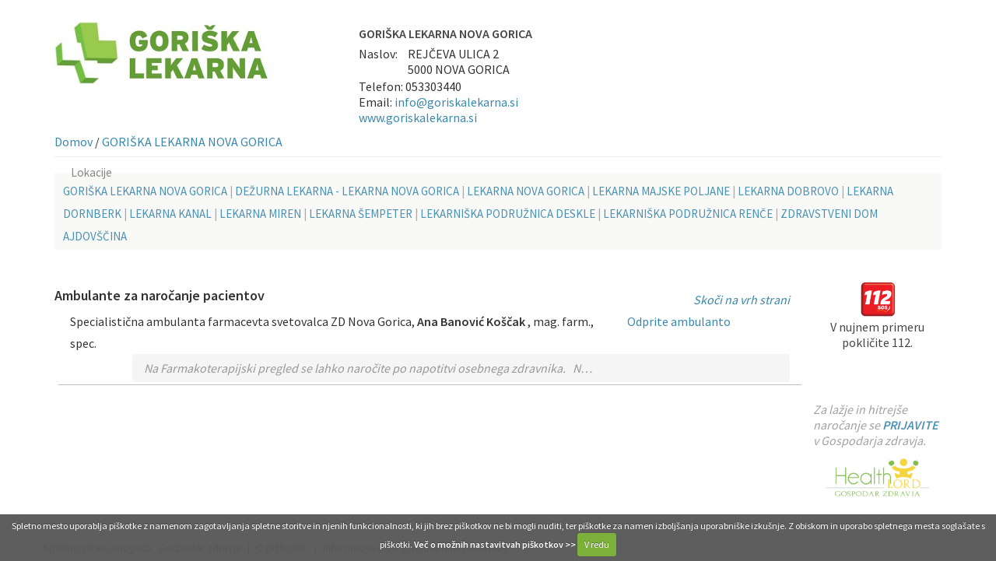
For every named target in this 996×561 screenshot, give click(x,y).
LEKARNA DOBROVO (788, 191)
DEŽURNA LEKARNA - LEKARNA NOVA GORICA (347, 191)
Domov (73, 141)
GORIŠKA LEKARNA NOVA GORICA (192, 141)
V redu (596, 544)
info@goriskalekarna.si (456, 102)
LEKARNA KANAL (170, 213)
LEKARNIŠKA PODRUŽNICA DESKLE (507, 213)
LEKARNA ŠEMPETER (360, 213)
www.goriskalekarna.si (418, 117)
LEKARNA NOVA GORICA (525, 191)
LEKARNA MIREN (260, 213)
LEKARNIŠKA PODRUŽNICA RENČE (688, 213)
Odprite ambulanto (679, 321)
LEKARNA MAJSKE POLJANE (661, 191)
